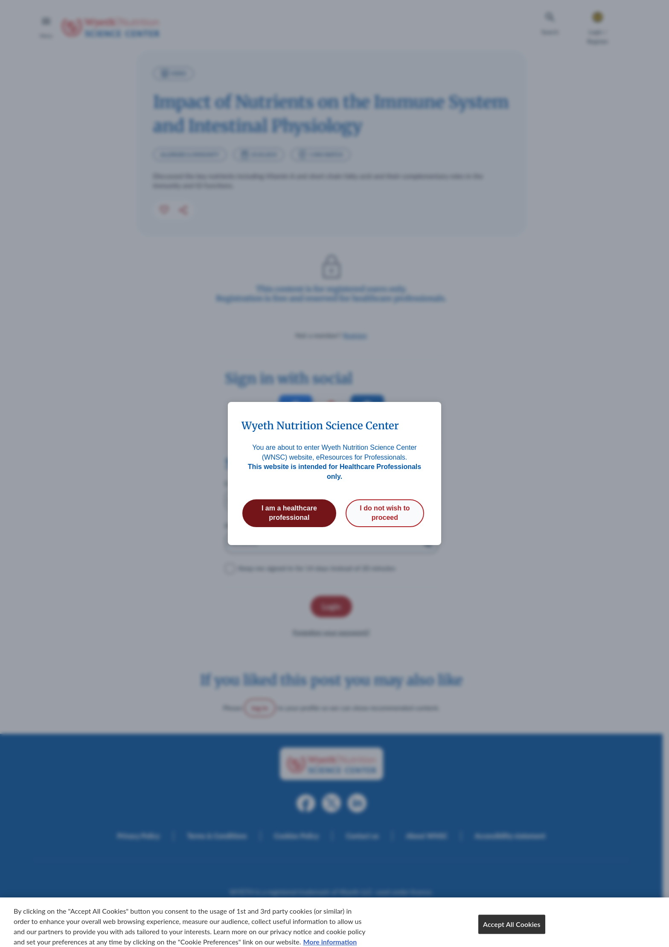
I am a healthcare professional (289, 512)
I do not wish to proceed (385, 512)
